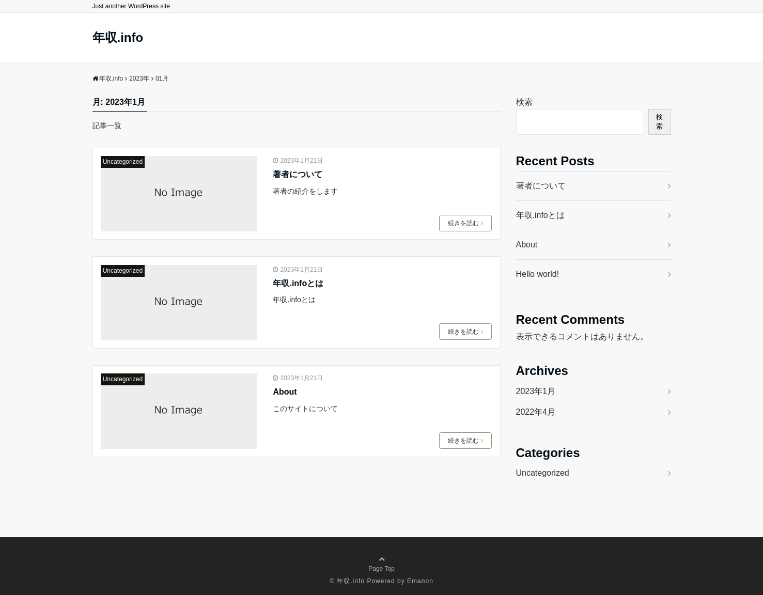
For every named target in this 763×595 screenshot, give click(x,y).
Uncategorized (123, 161)
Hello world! (537, 274)
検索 (524, 102)
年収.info (118, 37)
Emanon (420, 581)
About (285, 391)
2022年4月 (536, 412)
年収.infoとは (298, 283)
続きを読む (465, 223)
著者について (297, 174)
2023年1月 (536, 391)
